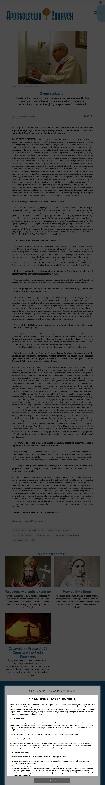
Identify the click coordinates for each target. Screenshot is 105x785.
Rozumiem (52, 780)
